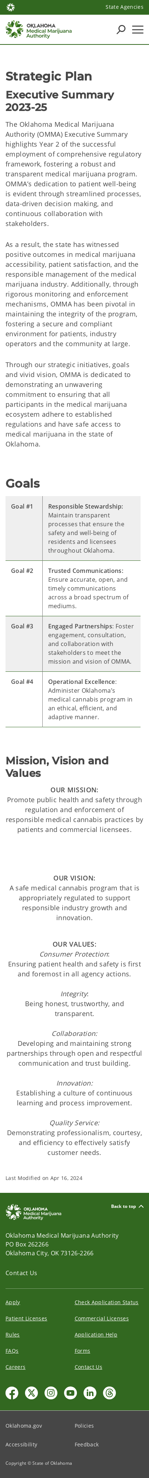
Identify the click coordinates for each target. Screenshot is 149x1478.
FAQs (12, 1350)
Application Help (96, 1334)
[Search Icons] (121, 29)
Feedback (87, 1444)
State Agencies (124, 6)
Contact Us (22, 1273)
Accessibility (21, 1444)
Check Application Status (107, 1302)
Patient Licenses (26, 1318)
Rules (13, 1334)
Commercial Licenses (102, 1318)
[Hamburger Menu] (137, 29)
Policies (84, 1425)
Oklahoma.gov (24, 1425)
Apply (13, 1302)
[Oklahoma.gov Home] (11, 6)
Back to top (127, 1206)
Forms (83, 1350)
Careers (15, 1366)
